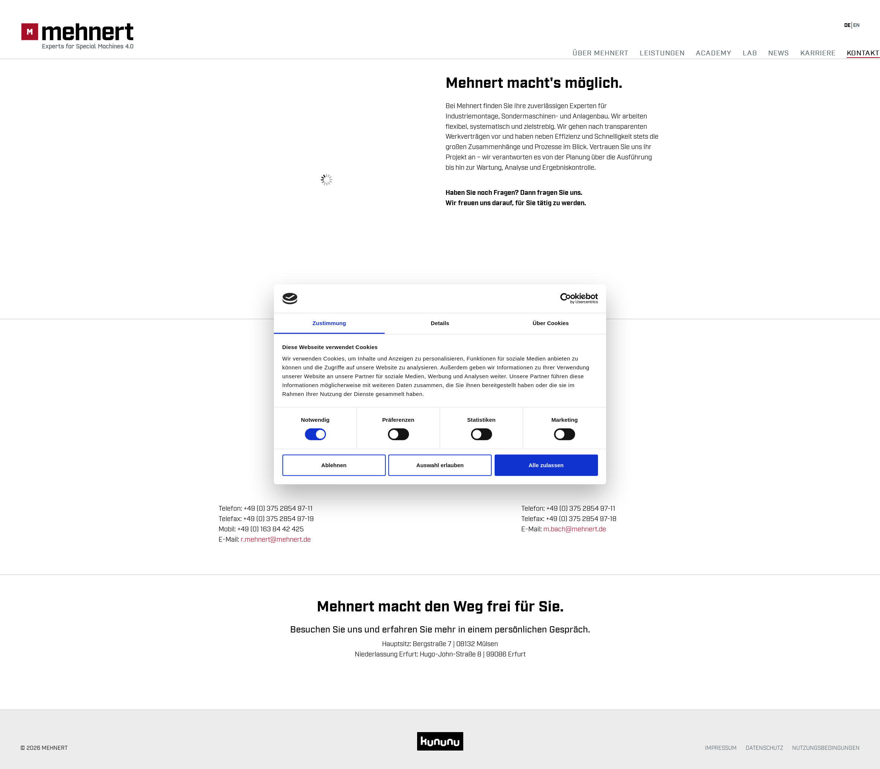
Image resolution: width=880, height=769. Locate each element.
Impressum (721, 748)
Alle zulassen (546, 465)
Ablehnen (333, 465)
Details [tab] (440, 323)
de (848, 25)
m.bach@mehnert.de (574, 529)
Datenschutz (764, 748)
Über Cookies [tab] (551, 323)
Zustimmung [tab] (329, 323)
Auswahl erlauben (440, 465)
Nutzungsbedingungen (826, 748)
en (856, 25)
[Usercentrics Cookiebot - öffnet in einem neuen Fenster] (565, 298)
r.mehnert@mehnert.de (276, 539)
